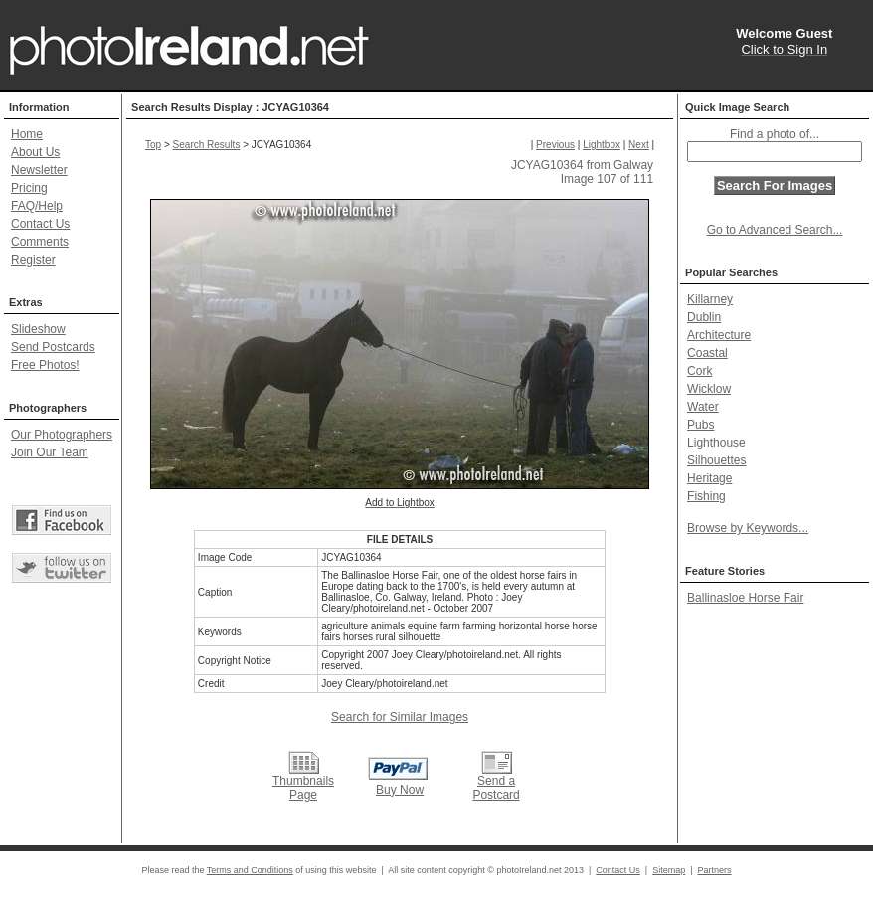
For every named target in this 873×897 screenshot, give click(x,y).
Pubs (700, 425)
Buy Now (400, 790)
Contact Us (40, 224)
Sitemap (668, 870)
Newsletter (39, 170)
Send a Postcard (495, 788)
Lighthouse (716, 442)
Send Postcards (53, 347)
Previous (555, 144)
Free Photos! (45, 365)
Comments (40, 242)
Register (33, 260)
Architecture (719, 335)
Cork (699, 371)
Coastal (707, 353)
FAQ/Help (37, 206)
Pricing (29, 188)
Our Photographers (61, 435)
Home (27, 134)
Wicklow (709, 389)
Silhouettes (716, 460)
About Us (35, 152)
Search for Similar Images (399, 717)
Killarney (710, 299)
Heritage (709, 478)
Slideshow (38, 329)
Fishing (706, 496)
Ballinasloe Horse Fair (745, 598)
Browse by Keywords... (747, 528)
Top (153, 144)
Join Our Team (49, 452)
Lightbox (601, 144)
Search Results (207, 144)
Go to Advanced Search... (775, 230)
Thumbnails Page (303, 788)
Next (638, 144)
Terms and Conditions (250, 870)
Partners (715, 870)
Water (703, 407)
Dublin (704, 317)
